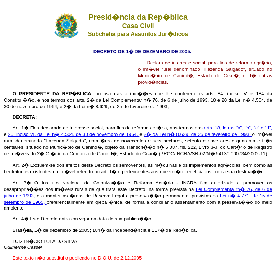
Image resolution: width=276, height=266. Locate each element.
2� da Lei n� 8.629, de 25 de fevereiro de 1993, (198, 134)
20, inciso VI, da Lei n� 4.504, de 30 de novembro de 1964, (73, 134)
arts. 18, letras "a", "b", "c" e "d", (238, 127)
